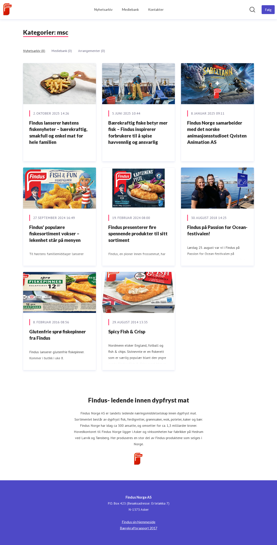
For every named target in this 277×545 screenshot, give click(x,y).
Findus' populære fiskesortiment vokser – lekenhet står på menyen (55, 233)
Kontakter (156, 9)
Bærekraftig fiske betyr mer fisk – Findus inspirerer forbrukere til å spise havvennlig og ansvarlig (138, 132)
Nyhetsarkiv (103, 9)
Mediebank (130, 9)
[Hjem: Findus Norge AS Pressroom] (7, 9)
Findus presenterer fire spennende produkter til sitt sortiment (138, 233)
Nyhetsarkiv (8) (34, 51)
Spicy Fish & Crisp (126, 331)
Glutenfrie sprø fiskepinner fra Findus (57, 335)
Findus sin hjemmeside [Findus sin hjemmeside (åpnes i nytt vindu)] (138, 522)
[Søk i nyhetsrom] (252, 10)
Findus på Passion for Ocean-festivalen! (217, 230)
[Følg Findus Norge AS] (268, 9)
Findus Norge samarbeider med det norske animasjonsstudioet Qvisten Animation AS (217, 132)
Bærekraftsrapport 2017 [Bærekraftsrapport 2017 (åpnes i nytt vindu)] (138, 528)
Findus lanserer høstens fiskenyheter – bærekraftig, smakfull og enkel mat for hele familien (58, 132)
